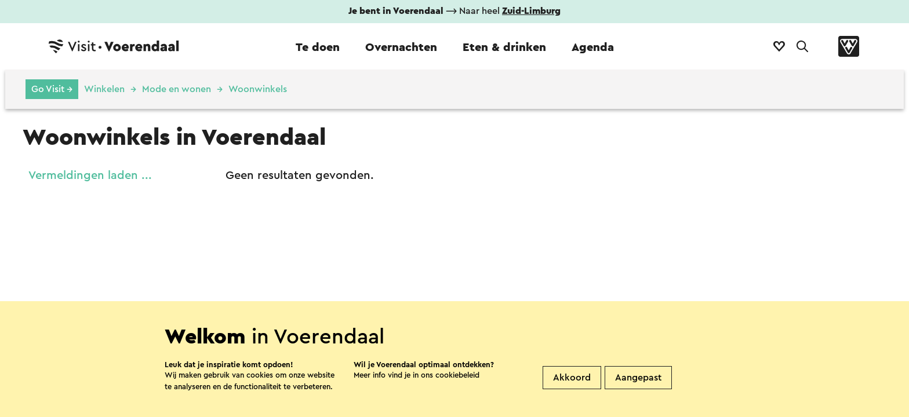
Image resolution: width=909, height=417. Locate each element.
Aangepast (638, 377)
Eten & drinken (504, 47)
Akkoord (572, 377)
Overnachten (401, 47)
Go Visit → (51, 89)
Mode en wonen (176, 89)
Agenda (593, 47)
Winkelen (104, 89)
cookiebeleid (457, 375)
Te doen (318, 47)
